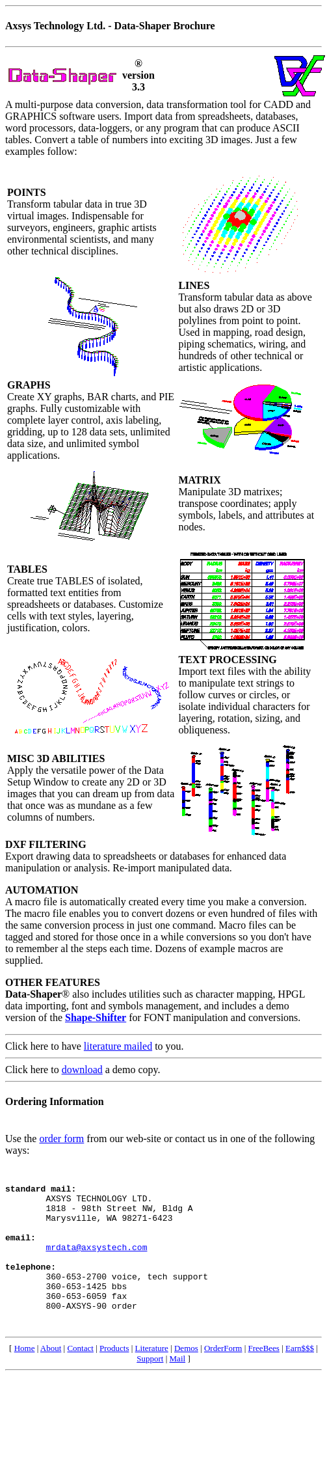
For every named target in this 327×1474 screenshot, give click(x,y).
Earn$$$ (299, 1377)
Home (24, 1377)
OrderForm (223, 1377)
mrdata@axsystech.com (96, 1264)
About (51, 1377)
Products (114, 1377)
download (82, 1069)
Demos (186, 1377)
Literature (151, 1377)
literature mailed (118, 1046)
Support (150, 1388)
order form (61, 1138)
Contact (80, 1377)
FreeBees (264, 1377)
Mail (178, 1388)
